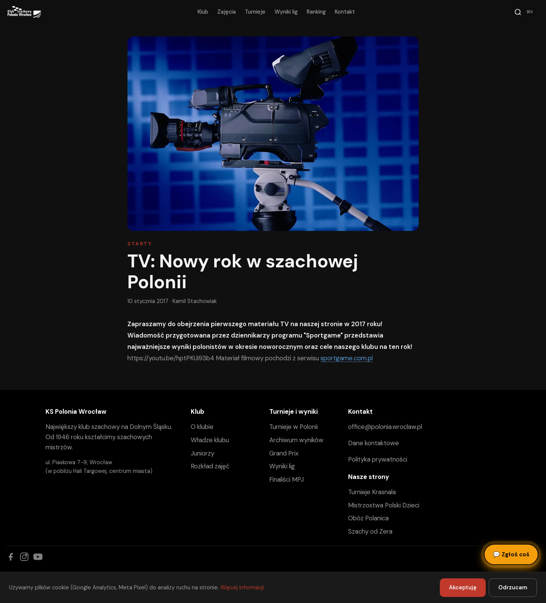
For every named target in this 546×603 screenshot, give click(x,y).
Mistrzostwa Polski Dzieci (383, 505)
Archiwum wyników (296, 440)
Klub (203, 11)
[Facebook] (10, 556)
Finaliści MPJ (286, 479)
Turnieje (255, 11)
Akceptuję (463, 587)
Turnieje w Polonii (293, 426)
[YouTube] (37, 556)
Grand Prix (283, 453)
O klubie (202, 426)
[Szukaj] (524, 12)
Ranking (316, 11)
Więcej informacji (242, 587)
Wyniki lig (286, 11)
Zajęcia (226, 11)
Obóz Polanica (368, 518)
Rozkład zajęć (210, 466)
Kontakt (345, 11)
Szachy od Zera (370, 531)
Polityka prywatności (377, 459)
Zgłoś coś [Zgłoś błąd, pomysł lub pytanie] (511, 554)
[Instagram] (24, 556)
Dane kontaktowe (373, 443)
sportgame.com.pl (346, 358)
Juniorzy (202, 453)
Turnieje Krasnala (372, 492)
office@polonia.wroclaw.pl (385, 426)
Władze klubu (210, 440)
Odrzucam (512, 587)
